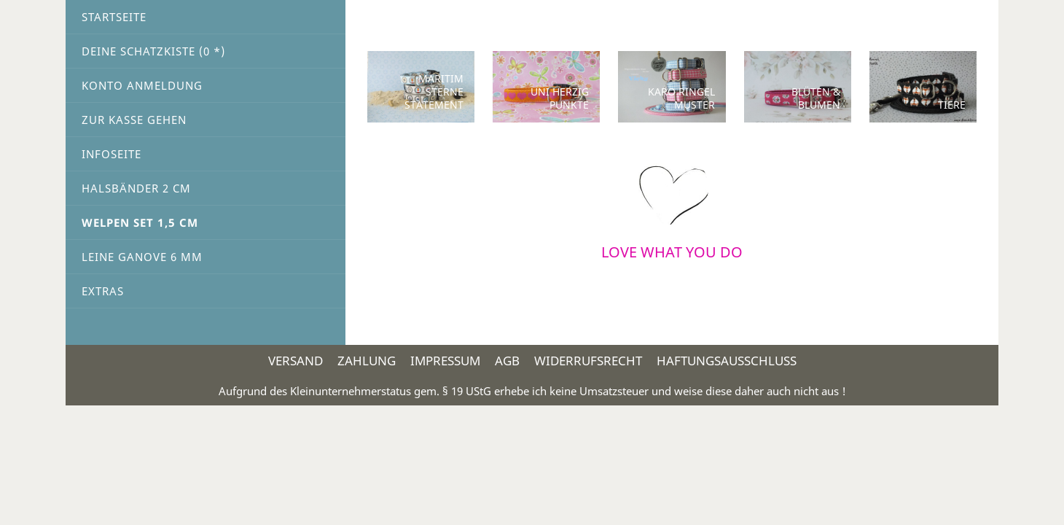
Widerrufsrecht (588, 360)
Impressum (445, 360)
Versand (295, 360)
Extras (103, 291)
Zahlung (366, 360)
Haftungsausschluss (727, 360)
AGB (507, 360)
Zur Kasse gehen (134, 119)
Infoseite (111, 154)
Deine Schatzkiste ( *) (153, 51)
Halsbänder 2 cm (136, 188)
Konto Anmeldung (142, 85)
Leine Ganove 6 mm (142, 256)
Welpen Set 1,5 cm (140, 222)
